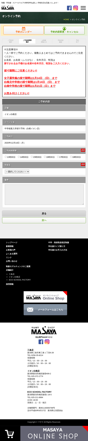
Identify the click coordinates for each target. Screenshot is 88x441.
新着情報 (9, 246)
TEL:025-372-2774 (35, 376)
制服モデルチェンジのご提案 (18, 266)
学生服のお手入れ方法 (57, 250)
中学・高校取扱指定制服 (58, 242)
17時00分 (62, 157)
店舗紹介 (9, 270)
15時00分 (36, 157)
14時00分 (23, 157)
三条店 (11, 274)
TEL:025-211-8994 (35, 397)
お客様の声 (10, 250)
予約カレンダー (23, 30)
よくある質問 (11, 254)
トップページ (11, 242)
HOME (66, 19)
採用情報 (9, 284)
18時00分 (75, 157)
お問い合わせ (11, 261)
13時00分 (10, 157)
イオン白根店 (14, 277)
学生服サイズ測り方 (56, 246)
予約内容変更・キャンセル (64, 30)
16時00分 (49, 157)
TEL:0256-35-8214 (35, 355)
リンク (9, 257)
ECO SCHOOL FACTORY (20, 280)
